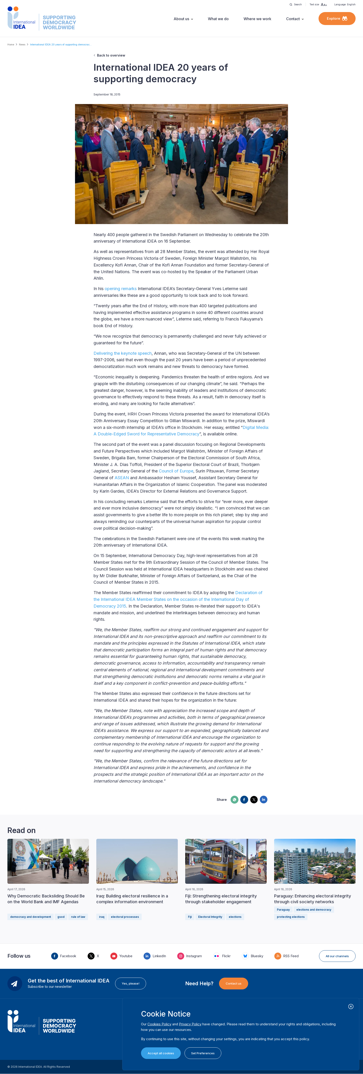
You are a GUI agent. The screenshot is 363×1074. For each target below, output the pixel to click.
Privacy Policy (190, 1024)
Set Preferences (203, 1053)
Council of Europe (176, 471)
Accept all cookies (161, 1053)
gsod (61, 917)
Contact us (233, 983)
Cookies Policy (159, 1024)
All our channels (337, 956)
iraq (101, 917)
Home (10, 44)
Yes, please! (130, 983)
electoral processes (125, 917)
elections (235, 917)
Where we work (257, 18)
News (22, 44)
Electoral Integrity (210, 917)
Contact (293, 18)
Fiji (190, 917)
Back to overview (111, 55)
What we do (218, 18)
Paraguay (283, 909)
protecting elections (291, 917)
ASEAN (122, 477)
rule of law (78, 917)
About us (181, 18)
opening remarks (121, 288)
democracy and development (30, 917)
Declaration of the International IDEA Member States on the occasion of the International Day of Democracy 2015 (178, 599)
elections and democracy (313, 909)
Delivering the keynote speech (123, 353)
